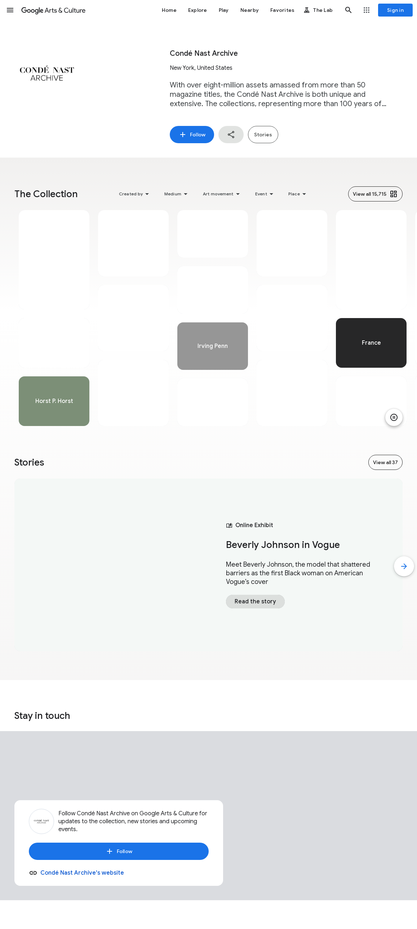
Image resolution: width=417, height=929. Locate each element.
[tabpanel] (54, 318)
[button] (10, 10)
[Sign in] (395, 10)
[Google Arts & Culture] (53, 10)
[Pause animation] (394, 417)
